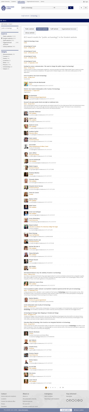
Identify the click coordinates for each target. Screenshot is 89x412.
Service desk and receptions (8, 396)
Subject (9, 69)
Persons (9, 65)
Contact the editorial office (8, 401)
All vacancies (26, 404)
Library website (9, 46)
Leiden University (5, 1)
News (9, 63)
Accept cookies (66, 410)
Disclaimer (4, 406)
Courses (9, 56)
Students (13, 1)
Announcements (9, 54)
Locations (9, 61)
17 (61, 387)
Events (9, 58)
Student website (9, 38)
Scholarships (9, 67)
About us (25, 396)
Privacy (3, 404)
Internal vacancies (27, 401)
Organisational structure (33, 1)
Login (86, 1)
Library (42, 1)
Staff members (21, 1)
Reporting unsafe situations (51, 399)
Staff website (4, 24)
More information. (23, 410)
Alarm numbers (48, 396)
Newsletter (69, 396)
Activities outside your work (30, 406)
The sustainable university (29, 399)
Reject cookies (79, 410)
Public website (9, 36)
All (54, 7)
